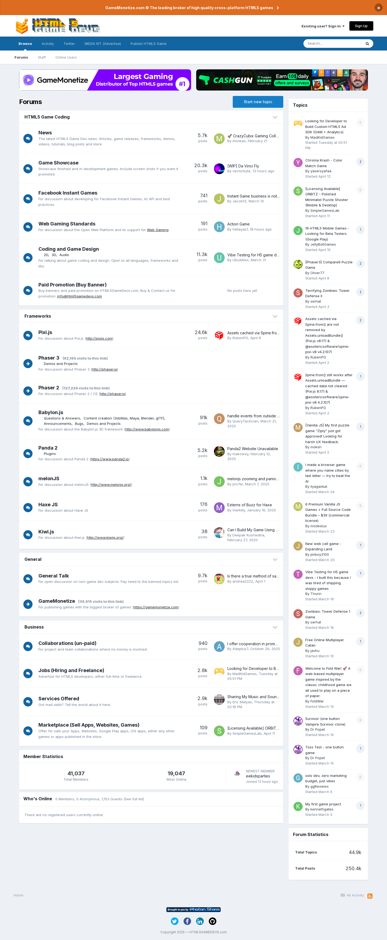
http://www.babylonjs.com (148, 429)
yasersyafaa (320, 171)
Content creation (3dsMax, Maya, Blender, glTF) (125, 418)
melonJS (50, 478)
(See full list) (133, 799)
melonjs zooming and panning (253, 478)
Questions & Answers (63, 418)
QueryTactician (245, 421)
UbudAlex (240, 260)
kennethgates (322, 809)
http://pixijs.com (101, 338)
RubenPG (240, 338)
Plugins (51, 453)
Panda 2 (49, 448)
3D (55, 255)
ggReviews (319, 786)
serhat (315, 301)
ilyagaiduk (318, 486)
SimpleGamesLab (246, 733)
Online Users (66, 57)
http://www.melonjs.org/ (113, 484)
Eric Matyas (242, 702)
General (32, 559)
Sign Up (361, 26)
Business (34, 627)
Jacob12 (239, 201)
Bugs (81, 423)
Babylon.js (52, 412)
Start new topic (258, 101)
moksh (315, 447)
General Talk (55, 576)
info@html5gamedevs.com (81, 296)
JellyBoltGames (323, 244)
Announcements (59, 423)
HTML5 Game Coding (47, 117)
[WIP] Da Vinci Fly (243, 166)
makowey (240, 454)
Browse (25, 46)
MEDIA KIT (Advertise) (103, 43)
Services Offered (60, 698)
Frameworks (37, 316)
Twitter (69, 43)
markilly (238, 510)
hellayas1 (240, 229)
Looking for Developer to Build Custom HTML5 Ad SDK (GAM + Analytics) (326, 126)
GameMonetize (58, 601)
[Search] (332, 43)
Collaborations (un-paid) (69, 643)
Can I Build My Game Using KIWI (255, 530)
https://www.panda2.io (111, 459)
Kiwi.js (48, 531)
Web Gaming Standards (68, 224)
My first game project (323, 804)
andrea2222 (242, 581)
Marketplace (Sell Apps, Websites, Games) (90, 725)
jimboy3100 (319, 554)
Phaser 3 (50, 358)
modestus (318, 526)
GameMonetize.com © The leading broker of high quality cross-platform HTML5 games (189, 7)
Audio (66, 255)
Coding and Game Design (70, 249)
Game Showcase (60, 163)
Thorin (315, 593)
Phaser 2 (50, 387)
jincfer (237, 484)
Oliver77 (317, 273)
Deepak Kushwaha (248, 535)
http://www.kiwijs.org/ (107, 537)
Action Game (238, 224)
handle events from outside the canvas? (262, 416)
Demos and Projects (62, 363)
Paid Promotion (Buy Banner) (74, 285)
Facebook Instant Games (69, 193)
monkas (239, 141)
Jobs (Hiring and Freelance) (73, 670)
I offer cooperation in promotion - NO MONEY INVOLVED (277, 643)
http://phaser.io (106, 369)
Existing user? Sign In (323, 26)
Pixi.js (47, 332)
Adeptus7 (240, 649)
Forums (21, 57)
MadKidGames (244, 674)
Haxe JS (49, 504)
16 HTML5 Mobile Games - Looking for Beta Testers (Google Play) (327, 233)
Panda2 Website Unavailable (252, 448)
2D (47, 255)
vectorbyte (241, 171)
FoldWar (317, 701)
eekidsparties (258, 776)
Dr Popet (317, 729)
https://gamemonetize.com (157, 607)
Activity (48, 43)
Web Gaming (159, 230)
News (46, 132)
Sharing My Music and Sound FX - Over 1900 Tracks (273, 696)
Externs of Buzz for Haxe (249, 505)
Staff (42, 57)
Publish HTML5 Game (149, 43)
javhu (315, 650)
